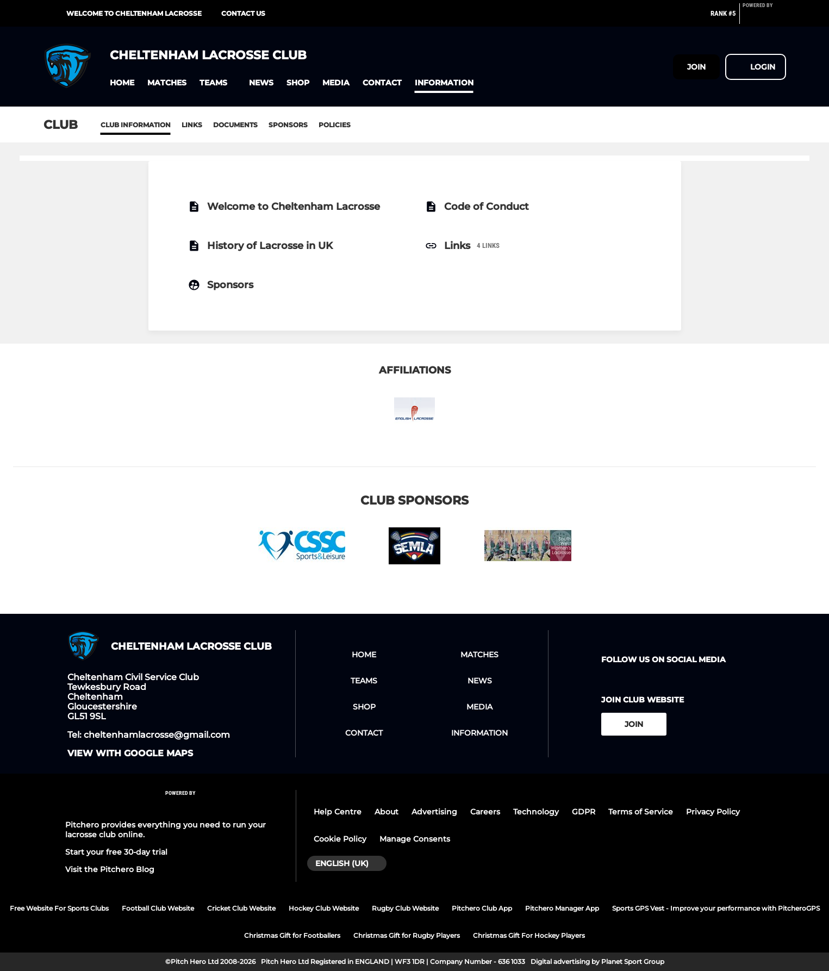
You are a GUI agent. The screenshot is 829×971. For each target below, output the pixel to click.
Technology (536, 812)
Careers (485, 812)
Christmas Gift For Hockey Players (529, 935)
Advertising (434, 812)
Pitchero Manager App (562, 908)
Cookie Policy (340, 839)
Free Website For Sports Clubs (59, 908)
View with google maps (130, 753)
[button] (122, 83)
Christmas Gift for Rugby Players (406, 935)
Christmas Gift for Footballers (292, 935)
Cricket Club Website (241, 908)
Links (192, 125)
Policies (335, 125)
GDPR (583, 812)
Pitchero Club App (482, 908)
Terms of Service (640, 812)
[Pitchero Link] (764, 17)
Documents (235, 125)
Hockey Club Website (324, 908)
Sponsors (288, 125)
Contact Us (243, 13)
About (386, 812)
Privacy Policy (713, 812)
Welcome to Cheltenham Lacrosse (134, 13)
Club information (136, 125)
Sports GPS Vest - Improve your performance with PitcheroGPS (716, 908)
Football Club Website (158, 908)
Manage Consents (414, 839)
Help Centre (337, 812)
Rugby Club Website (405, 908)
